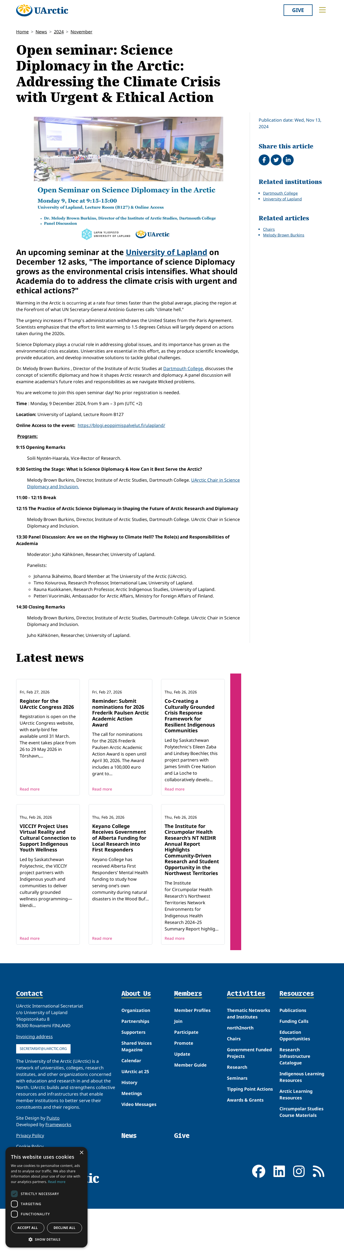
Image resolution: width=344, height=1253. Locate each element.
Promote (183, 1101)
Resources (296, 1051)
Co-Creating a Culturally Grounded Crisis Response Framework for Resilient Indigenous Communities (190, 745)
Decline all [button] (64, 1227)
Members (188, 1051)
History (129, 1140)
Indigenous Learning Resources (301, 1135)
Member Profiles (192, 1068)
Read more (30, 818)
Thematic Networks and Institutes (248, 1071)
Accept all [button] (28, 1227)
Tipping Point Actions (250, 1147)
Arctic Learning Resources (296, 1152)
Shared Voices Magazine (136, 1104)
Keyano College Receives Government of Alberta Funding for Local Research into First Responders (119, 896)
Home (22, 32)
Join (178, 1079)
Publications (292, 1068)
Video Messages (138, 1162)
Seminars (237, 1136)
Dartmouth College (183, 368)
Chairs (269, 229)
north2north (240, 1086)
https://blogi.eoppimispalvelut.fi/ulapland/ (121, 425)
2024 (59, 32)
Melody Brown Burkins (283, 235)
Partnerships (135, 1079)
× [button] (81, 1153)
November (81, 32)
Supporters (133, 1090)
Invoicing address (34, 1094)
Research (237, 1125)
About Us (136, 1051)
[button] (46, 1239)
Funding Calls (293, 1079)
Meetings (131, 1151)
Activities (246, 1051)
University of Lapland (166, 252)
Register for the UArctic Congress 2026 (47, 733)
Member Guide (190, 1123)
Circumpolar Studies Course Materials (301, 1170)
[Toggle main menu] (322, 9)
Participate (186, 1090)
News (41, 32)
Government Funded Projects (249, 1111)
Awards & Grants (245, 1158)
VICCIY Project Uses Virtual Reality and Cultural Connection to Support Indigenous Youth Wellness (48, 896)
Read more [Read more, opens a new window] (57, 1181)
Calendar (131, 1119)
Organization (135, 1068)
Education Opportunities (294, 1093)
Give (298, 10)
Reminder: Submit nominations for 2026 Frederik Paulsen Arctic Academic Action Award (120, 742)
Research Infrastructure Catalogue (294, 1114)
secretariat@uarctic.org (43, 1106)
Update (182, 1112)
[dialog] (46, 1197)
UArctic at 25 (135, 1129)
